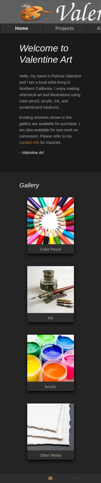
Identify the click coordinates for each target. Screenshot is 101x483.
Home (21, 28)
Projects (64, 28)
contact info (29, 142)
